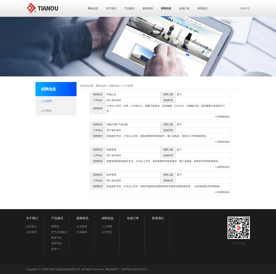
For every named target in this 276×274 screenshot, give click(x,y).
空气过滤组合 (59, 232)
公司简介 (31, 226)
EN (242, 8)
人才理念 (46, 110)
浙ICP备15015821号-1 (134, 269)
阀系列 (55, 226)
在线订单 (184, 8)
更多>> (55, 248)
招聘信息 (166, 8)
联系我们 (202, 8)
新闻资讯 (148, 8)
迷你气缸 (56, 243)
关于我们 (111, 8)
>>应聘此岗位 (222, 116)
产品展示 (129, 8)
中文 (247, 8)
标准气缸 (56, 237)
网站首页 (93, 8)
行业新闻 (82, 232)
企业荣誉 (31, 232)
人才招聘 (46, 101)
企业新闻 (82, 226)
